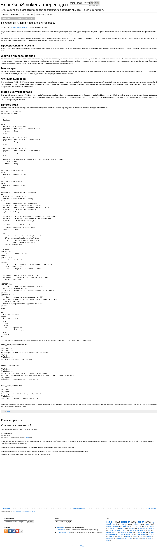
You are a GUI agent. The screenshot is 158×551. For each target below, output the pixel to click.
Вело (22, 14)
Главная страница (79, 508)
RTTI (152, 534)
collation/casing (142, 534)
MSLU (131, 538)
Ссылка (26, 437)
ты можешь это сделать (146, 528)
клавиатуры (109, 538)
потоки (122, 528)
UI (144, 526)
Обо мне (50, 14)
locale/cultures (140, 532)
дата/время (148, 536)
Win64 (120, 536)
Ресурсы (30, 14)
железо (136, 526)
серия (141, 522)
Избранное (60, 527)
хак (149, 530)
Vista (135, 536)
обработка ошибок (125, 532)
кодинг (109, 522)
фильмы (150, 538)
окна (147, 524)
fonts (141, 536)
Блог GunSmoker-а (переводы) (35, 4)
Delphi (8, 411)
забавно (126, 526)
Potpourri (137, 538)
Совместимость (112, 526)
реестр (111, 536)
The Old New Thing (117, 530)
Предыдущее (152, 508)
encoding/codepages (136, 530)
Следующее (6, 508)
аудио (143, 538)
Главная (5, 14)
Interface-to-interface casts (20, 27)
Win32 (136, 524)
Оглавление (40, 14)
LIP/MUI (125, 538)
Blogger (82, 546)
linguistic (128, 536)
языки (107, 540)
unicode (131, 528)
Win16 (112, 528)
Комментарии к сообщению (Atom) (23, 512)
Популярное (61, 530)
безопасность (110, 532)
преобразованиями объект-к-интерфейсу (26, 34)
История (125, 522)
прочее (124, 524)
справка (118, 538)
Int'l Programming (127, 534)
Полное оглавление (63, 532)
